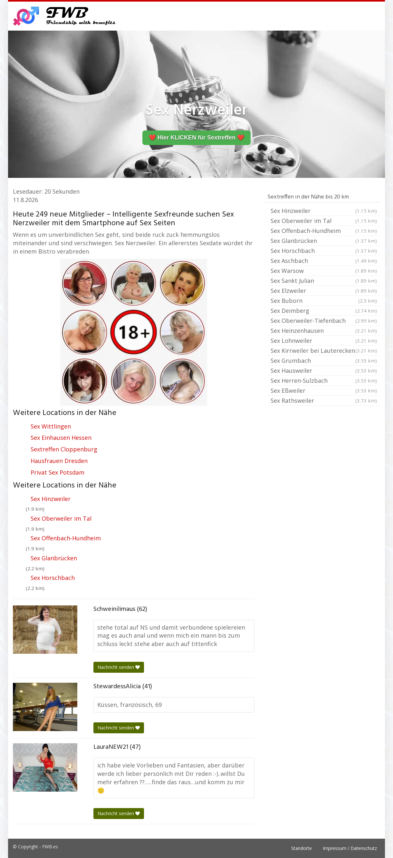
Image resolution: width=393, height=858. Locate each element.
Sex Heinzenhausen (324, 330)
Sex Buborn (324, 300)
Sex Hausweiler (324, 370)
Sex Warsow (324, 270)
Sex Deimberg (324, 310)
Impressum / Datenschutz (350, 848)
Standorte (301, 848)
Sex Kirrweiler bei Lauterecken (324, 350)
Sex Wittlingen (51, 426)
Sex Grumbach (324, 360)
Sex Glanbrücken (54, 558)
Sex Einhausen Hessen (61, 437)
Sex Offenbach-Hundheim (66, 538)
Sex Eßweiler (324, 390)
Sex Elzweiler (324, 290)
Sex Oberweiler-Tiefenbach (324, 320)
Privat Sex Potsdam (57, 472)
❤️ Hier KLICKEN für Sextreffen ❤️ (196, 137)
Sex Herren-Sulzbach (324, 380)
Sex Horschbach (53, 578)
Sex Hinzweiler (51, 499)
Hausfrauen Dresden (59, 461)
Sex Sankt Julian (324, 280)
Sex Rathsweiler (324, 400)
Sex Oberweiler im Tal (61, 518)
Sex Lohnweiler (324, 340)
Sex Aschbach (324, 260)
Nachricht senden (119, 667)
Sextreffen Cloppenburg (64, 449)
